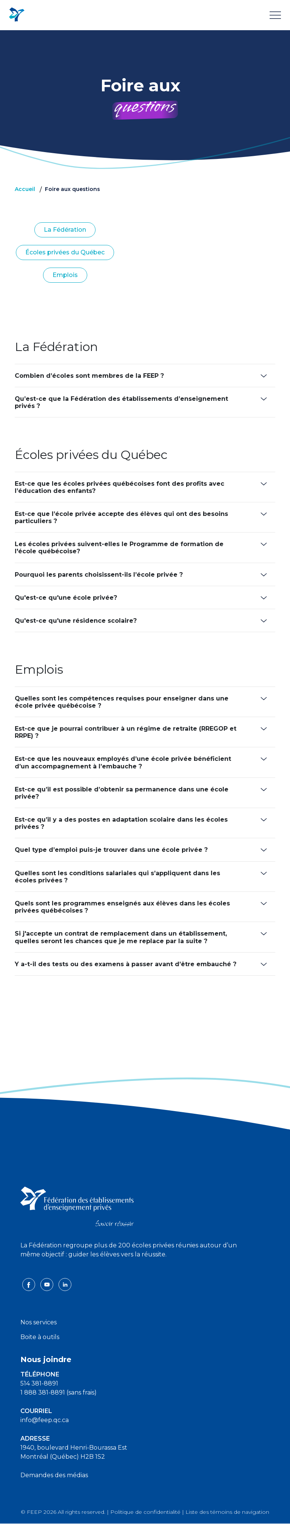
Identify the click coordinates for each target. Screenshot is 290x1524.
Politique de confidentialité (145, 1512)
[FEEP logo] (77, 1206)
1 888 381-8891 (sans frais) (58, 1392)
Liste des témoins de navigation (227, 1512)
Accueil (25, 189)
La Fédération (65, 229)
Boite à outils (39, 1337)
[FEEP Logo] (16, 15)
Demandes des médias (54, 1475)
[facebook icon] (29, 1284)
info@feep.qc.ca (44, 1420)
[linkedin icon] (65, 1284)
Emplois (65, 275)
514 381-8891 (39, 1383)
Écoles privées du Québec (65, 252)
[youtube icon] (48, 1284)
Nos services (38, 1322)
